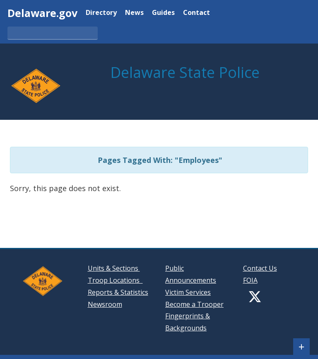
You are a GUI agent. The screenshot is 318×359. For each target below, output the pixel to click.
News (134, 13)
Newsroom (105, 304)
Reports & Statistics (118, 292)
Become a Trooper (194, 304)
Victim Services (188, 292)
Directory (101, 13)
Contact (196, 13)
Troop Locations (115, 280)
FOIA (250, 280)
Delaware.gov (42, 13)
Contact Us (260, 268)
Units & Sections (114, 268)
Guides (163, 13)
